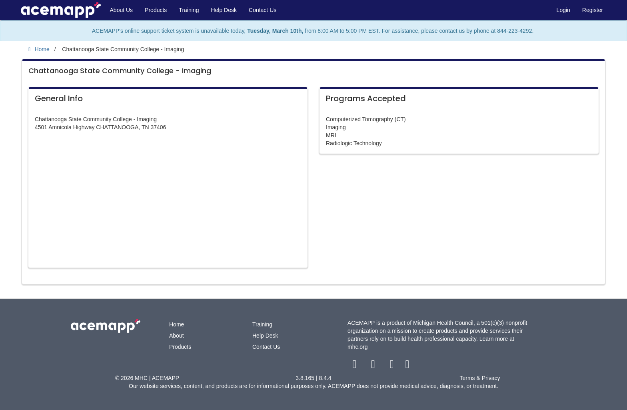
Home (176, 324)
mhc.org (357, 347)
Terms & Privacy (479, 378)
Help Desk (224, 10)
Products (156, 10)
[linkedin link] (407, 366)
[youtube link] (392, 366)
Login (563, 10)
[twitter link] (374, 366)
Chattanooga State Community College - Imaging (119, 71)
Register (592, 10)
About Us (121, 10)
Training (189, 10)
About (176, 335)
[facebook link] (355, 366)
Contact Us (262, 10)
